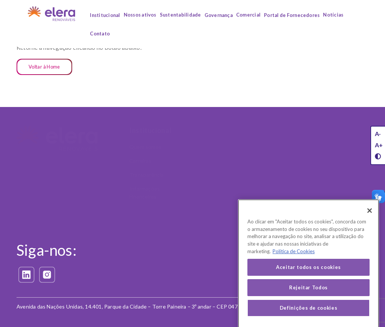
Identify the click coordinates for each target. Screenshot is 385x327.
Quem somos (145, 147)
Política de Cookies (212, 285)
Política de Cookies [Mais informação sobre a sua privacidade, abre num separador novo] (294, 260)
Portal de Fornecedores (292, 15)
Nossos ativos (140, 15)
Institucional (105, 15)
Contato (100, 34)
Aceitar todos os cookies (308, 277)
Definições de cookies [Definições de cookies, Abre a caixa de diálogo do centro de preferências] (309, 317)
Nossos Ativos (213, 130)
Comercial (248, 15)
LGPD (317, 204)
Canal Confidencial (332, 190)
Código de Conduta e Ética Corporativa (335, 151)
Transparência (146, 174)
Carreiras (140, 160)
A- (378, 133)
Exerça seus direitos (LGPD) (213, 253)
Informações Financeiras (144, 192)
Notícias (333, 15)
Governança (219, 15)
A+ (379, 144)
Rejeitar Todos (308, 297)
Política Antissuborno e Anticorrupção (338, 172)
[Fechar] (369, 219)
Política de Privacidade (216, 271)
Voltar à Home (44, 67)
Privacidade (209, 233)
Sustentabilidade (180, 15)
